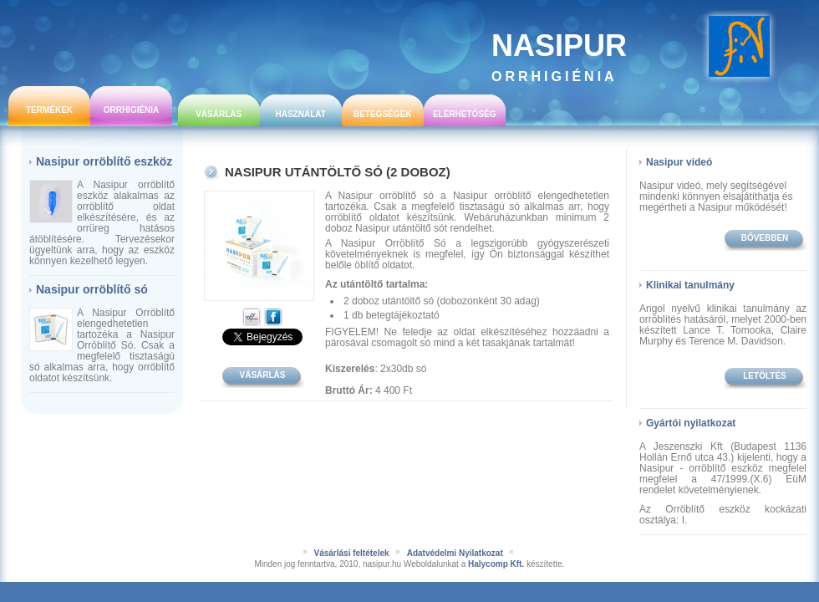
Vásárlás (219, 114)
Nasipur (559, 56)
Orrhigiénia (132, 110)
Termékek (49, 110)
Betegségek (382, 114)
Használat (300, 114)
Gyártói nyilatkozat (690, 423)
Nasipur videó (679, 162)
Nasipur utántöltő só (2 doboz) (337, 172)
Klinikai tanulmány (690, 285)
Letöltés (764, 375)
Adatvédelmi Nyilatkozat (455, 553)
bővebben (765, 237)
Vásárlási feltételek (351, 553)
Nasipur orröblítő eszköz (104, 161)
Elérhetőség (464, 114)
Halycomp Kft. (496, 564)
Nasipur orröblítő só (92, 289)
